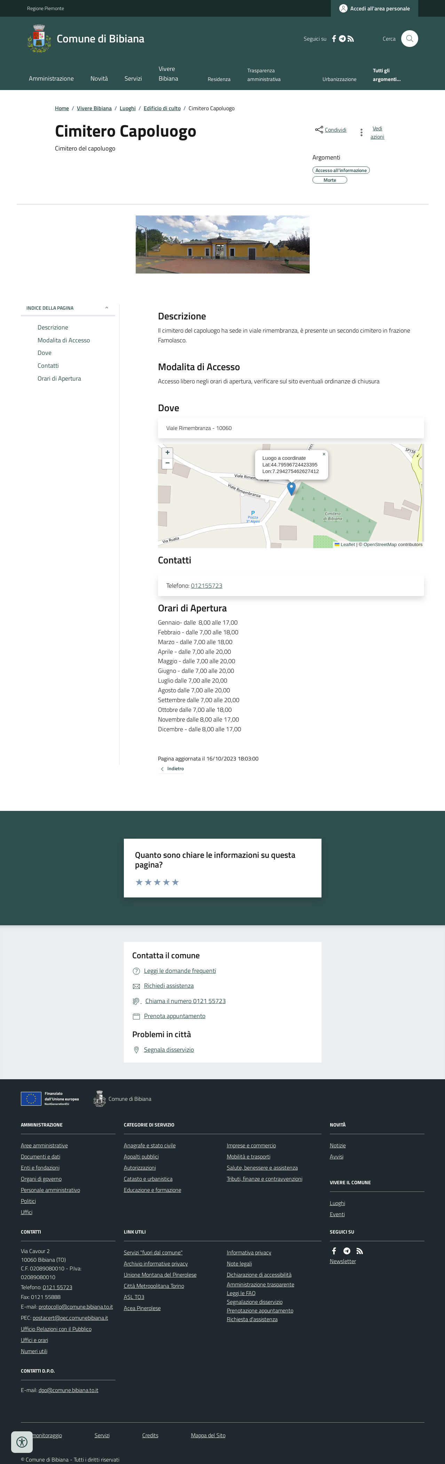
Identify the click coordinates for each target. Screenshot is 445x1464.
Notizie (338, 1145)
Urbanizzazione (340, 79)
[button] (291, 489)
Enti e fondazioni (40, 1167)
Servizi (133, 78)
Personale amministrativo (50, 1190)
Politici (28, 1201)
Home (62, 108)
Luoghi (128, 108)
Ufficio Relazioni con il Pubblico (56, 1329)
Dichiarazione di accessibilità (259, 1274)
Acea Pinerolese (142, 1308)
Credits (150, 1435)
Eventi (337, 1214)
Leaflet (345, 544)
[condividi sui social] (330, 129)
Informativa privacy (249, 1252)
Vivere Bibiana (168, 73)
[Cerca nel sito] (407, 38)
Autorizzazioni (140, 1167)
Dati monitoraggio (41, 1435)
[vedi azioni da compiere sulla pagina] (372, 132)
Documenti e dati (40, 1156)
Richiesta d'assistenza (252, 1319)
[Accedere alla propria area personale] (374, 8)
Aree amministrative (44, 1145)
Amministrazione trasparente (260, 1284)
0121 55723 (57, 1287)
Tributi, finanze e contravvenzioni (264, 1178)
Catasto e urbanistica (148, 1178)
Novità (99, 78)
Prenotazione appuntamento (260, 1310)
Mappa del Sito (208, 1435)
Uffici (26, 1212)
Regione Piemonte (45, 8)
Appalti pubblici (141, 1156)
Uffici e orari (34, 1340)
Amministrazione (51, 78)
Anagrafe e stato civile (150, 1145)
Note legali (239, 1263)
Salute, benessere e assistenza (262, 1167)
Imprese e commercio (251, 1145)
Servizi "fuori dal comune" (153, 1252)
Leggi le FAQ (241, 1293)
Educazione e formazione (152, 1190)
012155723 (206, 585)
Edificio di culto (162, 108)
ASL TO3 (134, 1297)
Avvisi (336, 1156)
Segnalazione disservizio (255, 1302)
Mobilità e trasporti (248, 1156)
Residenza (219, 79)
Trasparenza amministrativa (264, 74)
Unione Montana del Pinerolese (160, 1274)
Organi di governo (41, 1178)
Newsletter (343, 1261)
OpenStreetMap (380, 544)
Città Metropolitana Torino (154, 1286)
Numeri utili (34, 1351)
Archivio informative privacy (156, 1263)
